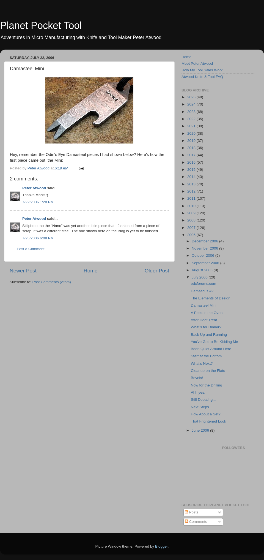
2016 (192, 162)
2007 (192, 228)
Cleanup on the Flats (208, 371)
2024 (192, 104)
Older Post (157, 271)
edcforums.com (203, 284)
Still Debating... (203, 399)
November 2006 (205, 248)
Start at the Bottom (206, 356)
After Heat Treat (204, 320)
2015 (192, 169)
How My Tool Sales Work (202, 70)
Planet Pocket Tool (41, 25)
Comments (196, 522)
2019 (192, 141)
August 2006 (203, 270)
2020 (192, 133)
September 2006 (206, 263)
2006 (192, 235)
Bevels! (197, 378)
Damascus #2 (202, 291)
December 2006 (205, 241)
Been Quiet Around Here (211, 349)
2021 (192, 126)
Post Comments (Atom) (51, 282)
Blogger (161, 546)
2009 (192, 213)
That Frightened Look (208, 421)
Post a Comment (31, 249)
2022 (192, 119)
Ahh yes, (198, 392)
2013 (192, 184)
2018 (192, 148)
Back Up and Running (209, 334)
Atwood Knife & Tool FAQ (202, 77)
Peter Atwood (34, 188)
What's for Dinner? (206, 327)
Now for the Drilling (206, 385)
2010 (192, 206)
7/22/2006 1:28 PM (38, 202)
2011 (192, 198)
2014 (192, 177)
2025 (192, 97)
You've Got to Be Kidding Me (214, 342)
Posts (192, 512)
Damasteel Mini (203, 305)
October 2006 (203, 255)
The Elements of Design (210, 298)
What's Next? (202, 363)
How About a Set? (206, 414)
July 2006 (200, 277)
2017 (192, 155)
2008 (192, 220)
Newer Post (23, 271)
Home (90, 271)
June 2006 (201, 430)
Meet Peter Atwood (197, 63)
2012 (192, 191)
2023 (192, 112)
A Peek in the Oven (207, 313)
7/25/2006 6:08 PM (38, 238)
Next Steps (200, 407)
